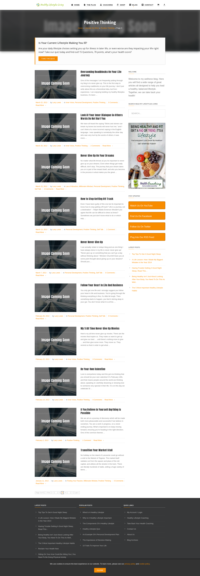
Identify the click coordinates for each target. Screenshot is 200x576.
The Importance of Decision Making (97, 540)
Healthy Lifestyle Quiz (91, 529)
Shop (121, 5)
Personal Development (83, 102)
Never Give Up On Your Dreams (97, 155)
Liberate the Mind (92, 28)
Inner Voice (70, 102)
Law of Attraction (72, 186)
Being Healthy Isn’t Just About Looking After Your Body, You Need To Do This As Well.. (148, 279)
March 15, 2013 (41, 186)
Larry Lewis (56, 102)
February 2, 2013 (42, 440)
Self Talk (38, 189)
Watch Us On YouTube (141, 205)
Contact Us (131, 529)
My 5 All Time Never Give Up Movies (100, 328)
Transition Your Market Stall (96, 450)
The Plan (90, 5)
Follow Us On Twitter (140, 226)
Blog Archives (132, 540)
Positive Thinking (107, 28)
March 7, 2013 (41, 273)
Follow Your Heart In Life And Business (102, 285)
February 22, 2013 (42, 359)
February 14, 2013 (42, 400)
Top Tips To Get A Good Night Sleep (146, 254)
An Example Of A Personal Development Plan (101, 534)
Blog (133, 5)
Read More (41, 105)
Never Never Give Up (92, 242)
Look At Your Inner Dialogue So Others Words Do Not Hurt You (102, 116)
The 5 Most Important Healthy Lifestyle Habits (56, 543)
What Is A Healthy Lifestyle (93, 512)
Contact (147, 5)
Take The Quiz (48, 58)
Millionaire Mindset (86, 186)
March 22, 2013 (41, 102)
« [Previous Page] (52, 493)
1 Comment (110, 229)
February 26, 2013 (42, 316)
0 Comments (113, 102)
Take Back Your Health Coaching (140, 523)
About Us (130, 534)
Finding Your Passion (75, 481)
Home (75, 5)
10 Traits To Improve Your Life (95, 546)
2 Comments (95, 146)
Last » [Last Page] (77, 493)
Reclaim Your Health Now (48, 549)
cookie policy (144, 564)
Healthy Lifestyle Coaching (137, 518)
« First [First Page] (48, 493)
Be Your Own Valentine (93, 369)
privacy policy (130, 564)
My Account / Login (134, 512)
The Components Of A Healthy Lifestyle (98, 523)
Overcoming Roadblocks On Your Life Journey (101, 73)
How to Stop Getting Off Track (97, 199)
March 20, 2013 (41, 146)
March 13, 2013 (41, 229)
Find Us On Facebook (141, 216)
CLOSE (100, 570)
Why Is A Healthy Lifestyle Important (97, 518)
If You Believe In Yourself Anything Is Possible (101, 411)
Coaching (106, 5)
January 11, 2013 (42, 481)
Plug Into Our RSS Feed (142, 237)
